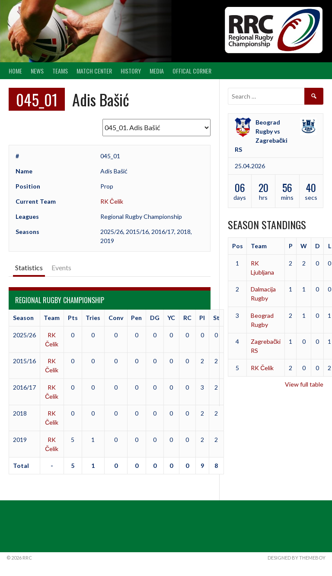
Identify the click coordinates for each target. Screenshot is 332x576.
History (131, 70)
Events (61, 267)
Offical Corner (191, 70)
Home (15, 70)
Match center (94, 70)
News (37, 70)
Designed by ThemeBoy (297, 557)
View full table (304, 384)
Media (157, 70)
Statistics (29, 267)
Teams (60, 70)
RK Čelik (111, 201)
